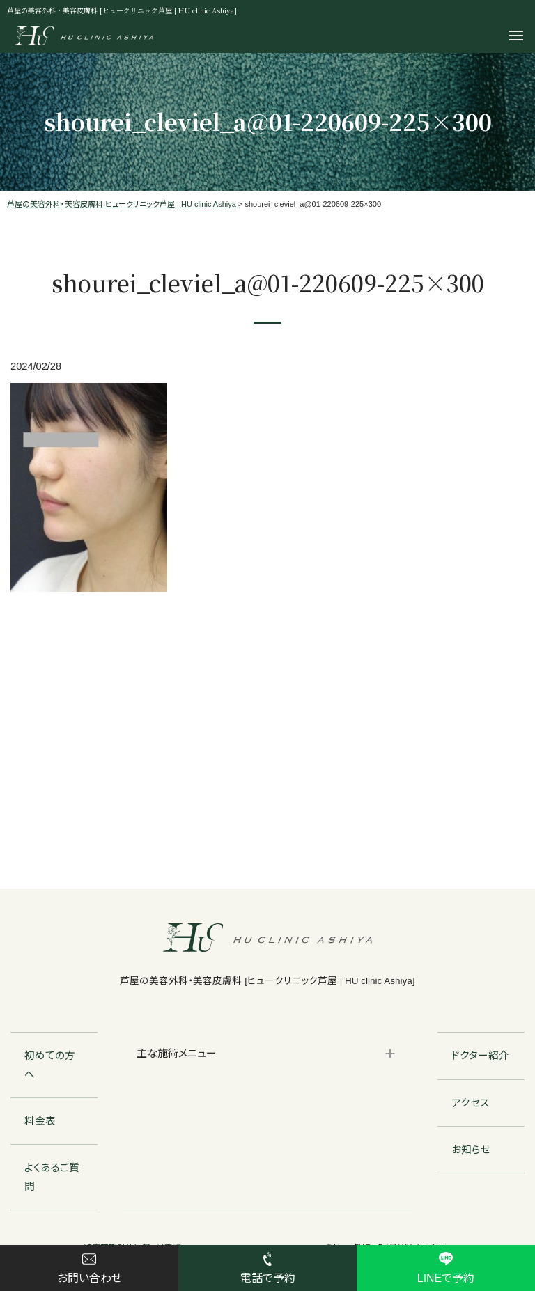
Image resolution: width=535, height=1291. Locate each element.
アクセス (470, 1103)
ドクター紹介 (480, 1055)
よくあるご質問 (51, 1176)
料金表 (40, 1121)
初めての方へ (49, 1064)
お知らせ (470, 1149)
